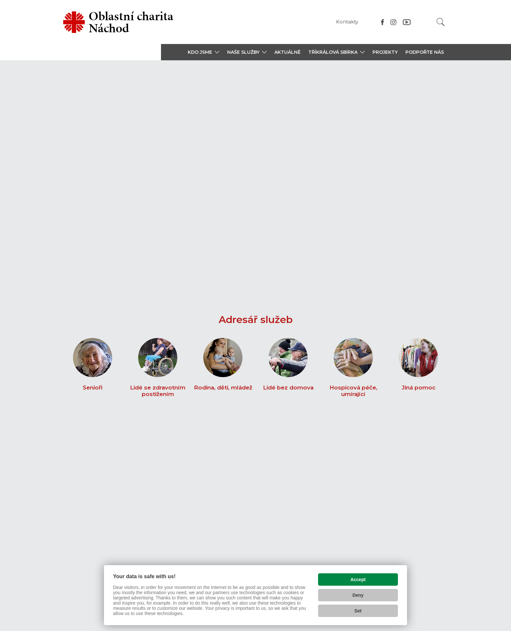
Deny (357, 594)
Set (358, 610)
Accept (358, 578)
